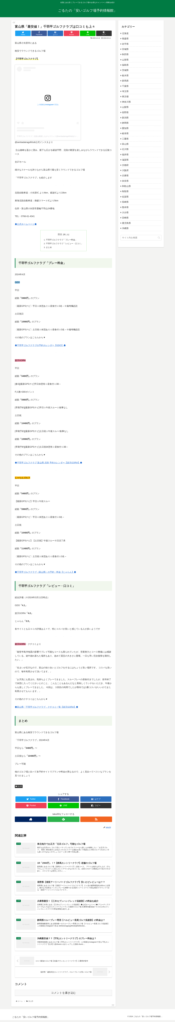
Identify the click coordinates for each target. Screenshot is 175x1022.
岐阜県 (125, 133)
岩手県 (125, 44)
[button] (159, 237)
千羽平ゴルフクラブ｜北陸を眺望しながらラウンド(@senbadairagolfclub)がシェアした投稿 (52, 136)
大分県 (125, 212)
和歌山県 (126, 186)
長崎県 (125, 202)
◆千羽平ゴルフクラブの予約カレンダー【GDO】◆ (40, 346)
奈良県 (125, 181)
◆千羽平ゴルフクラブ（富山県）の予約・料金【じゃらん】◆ (45, 572)
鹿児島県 (126, 223)
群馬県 (125, 81)
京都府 (125, 165)
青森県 (125, 38)
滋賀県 (125, 160)
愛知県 (125, 128)
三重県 (125, 139)
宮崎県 (125, 218)
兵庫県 (125, 175)
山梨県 (125, 107)
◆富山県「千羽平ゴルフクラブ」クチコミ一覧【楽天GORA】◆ (46, 707)
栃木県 (125, 75)
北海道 (125, 33)
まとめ (49, 248)
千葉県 (125, 86)
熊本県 (125, 207)
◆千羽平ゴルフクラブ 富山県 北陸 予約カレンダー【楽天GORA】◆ (48, 463)
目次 (60, 234)
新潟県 (125, 117)
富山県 (19, 787)
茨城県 (125, 70)
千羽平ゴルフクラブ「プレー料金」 (61, 240)
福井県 (125, 154)
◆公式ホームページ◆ (26, 224)
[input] (141, 237)
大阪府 (125, 170)
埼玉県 (125, 91)
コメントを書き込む (63, 994)
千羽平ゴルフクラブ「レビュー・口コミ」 (64, 244)
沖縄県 (125, 228)
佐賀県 (125, 197)
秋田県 (125, 54)
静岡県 (125, 123)
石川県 (125, 149)
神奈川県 (126, 102)
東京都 (125, 96)
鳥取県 (125, 191)
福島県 (125, 65)
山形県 (125, 60)
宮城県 (125, 49)
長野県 (125, 112)
